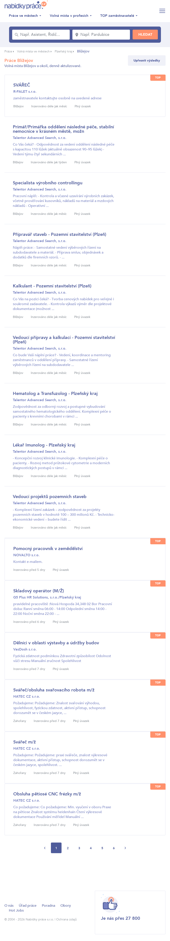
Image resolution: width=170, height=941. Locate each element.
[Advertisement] (85, 871)
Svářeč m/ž (24, 742)
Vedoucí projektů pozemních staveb (50, 497)
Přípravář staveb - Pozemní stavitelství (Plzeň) (59, 234)
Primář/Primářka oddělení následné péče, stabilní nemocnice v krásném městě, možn (63, 129)
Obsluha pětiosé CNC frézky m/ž (47, 794)
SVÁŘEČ (21, 85)
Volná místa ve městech (33, 51)
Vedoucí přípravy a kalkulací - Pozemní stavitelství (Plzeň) (64, 340)
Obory (65, 905)
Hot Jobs (16, 910)
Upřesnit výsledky (146, 60)
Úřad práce (28, 905)
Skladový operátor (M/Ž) (38, 591)
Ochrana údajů (66, 919)
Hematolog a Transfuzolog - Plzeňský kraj (55, 393)
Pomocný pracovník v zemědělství (48, 549)
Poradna (48, 905)
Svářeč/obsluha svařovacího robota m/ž (54, 690)
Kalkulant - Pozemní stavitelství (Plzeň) (52, 286)
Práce (8, 51)
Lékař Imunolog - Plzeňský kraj (44, 445)
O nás (9, 905)
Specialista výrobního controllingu (47, 183)
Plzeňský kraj (63, 51)
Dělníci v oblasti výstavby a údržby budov (56, 643)
